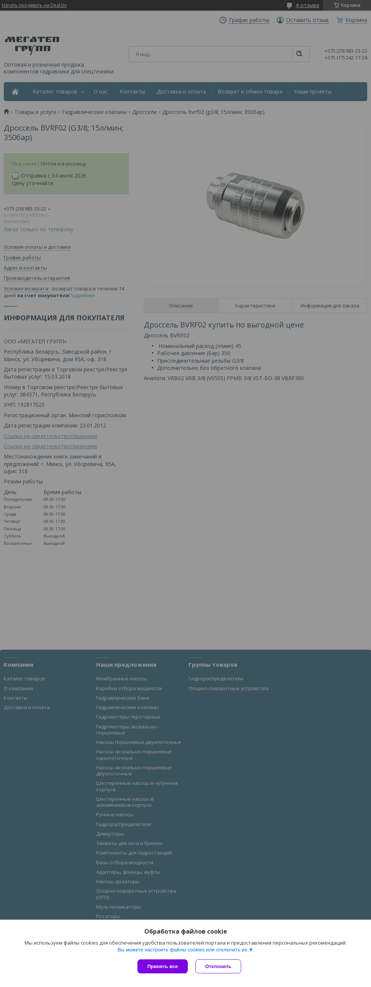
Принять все (162, 966)
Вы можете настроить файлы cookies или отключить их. (182, 950)
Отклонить (218, 966)
